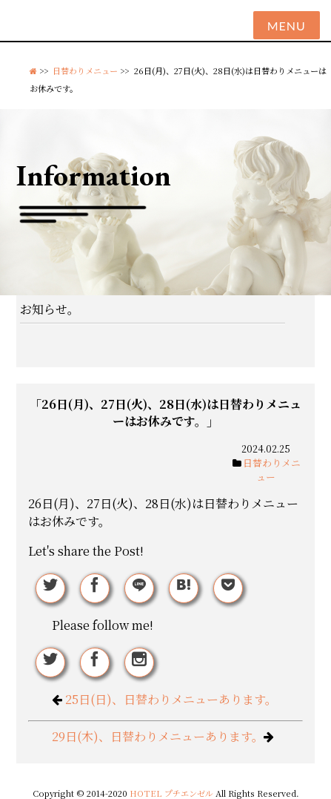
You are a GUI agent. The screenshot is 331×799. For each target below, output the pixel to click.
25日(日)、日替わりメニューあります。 (171, 699)
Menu (286, 26)
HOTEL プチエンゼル (172, 793)
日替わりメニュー (85, 70)
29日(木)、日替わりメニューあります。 (158, 736)
